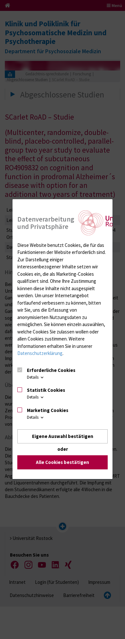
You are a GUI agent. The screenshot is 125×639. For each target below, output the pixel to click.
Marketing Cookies (47, 410)
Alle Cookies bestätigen (62, 462)
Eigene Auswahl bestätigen (62, 436)
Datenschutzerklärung (40, 353)
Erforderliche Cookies (51, 370)
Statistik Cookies (46, 390)
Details (36, 377)
